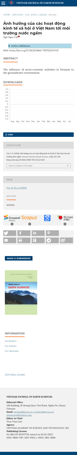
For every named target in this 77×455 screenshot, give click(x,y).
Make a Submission (18, 258)
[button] (9, 233)
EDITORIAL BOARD (15, 374)
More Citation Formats (20, 165)
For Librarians (12, 351)
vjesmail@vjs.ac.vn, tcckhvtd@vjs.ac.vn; (34, 411)
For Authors (10, 346)
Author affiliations (20, 45)
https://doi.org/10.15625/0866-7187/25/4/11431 (34, 50)
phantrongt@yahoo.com (19, 415)
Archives (17, 14)
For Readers (10, 341)
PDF (10, 134)
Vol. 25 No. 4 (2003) (35, 14)
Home (6, 14)
